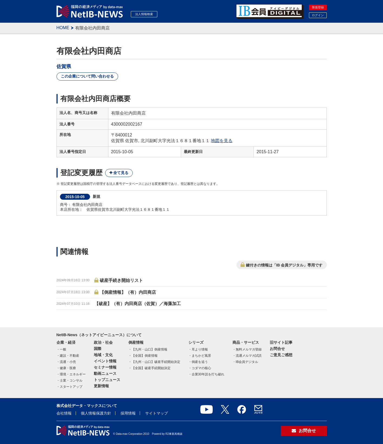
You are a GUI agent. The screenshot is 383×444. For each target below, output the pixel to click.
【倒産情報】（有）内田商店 (128, 292)
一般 (63, 349)
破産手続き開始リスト (121, 280)
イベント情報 (105, 361)
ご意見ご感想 (281, 355)
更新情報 (101, 386)
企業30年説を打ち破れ (208, 374)
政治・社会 (103, 342)
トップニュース (107, 380)
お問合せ (277, 348)
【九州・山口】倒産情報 (149, 349)
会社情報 (64, 413)
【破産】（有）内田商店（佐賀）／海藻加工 (137, 303)
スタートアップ (71, 387)
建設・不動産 (69, 356)
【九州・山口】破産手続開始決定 (156, 362)
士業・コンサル (71, 380)
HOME (62, 27)
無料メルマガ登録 (249, 349)
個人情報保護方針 (96, 413)
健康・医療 (68, 368)
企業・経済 (65, 342)
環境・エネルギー (73, 374)
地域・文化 (103, 355)
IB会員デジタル (247, 362)
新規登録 (318, 7)
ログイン (318, 15)
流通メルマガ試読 (249, 356)
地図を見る (221, 140)
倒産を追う (200, 362)
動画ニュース (105, 373)
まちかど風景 (201, 356)
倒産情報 (136, 342)
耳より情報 (200, 349)
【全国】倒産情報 (145, 356)
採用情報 (128, 413)
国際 (97, 348)
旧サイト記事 (281, 342)
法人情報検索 (144, 14)
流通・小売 (68, 362)
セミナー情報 (105, 367)
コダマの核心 (201, 368)
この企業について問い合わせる (87, 76)
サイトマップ (156, 413)
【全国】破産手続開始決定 (151, 368)
